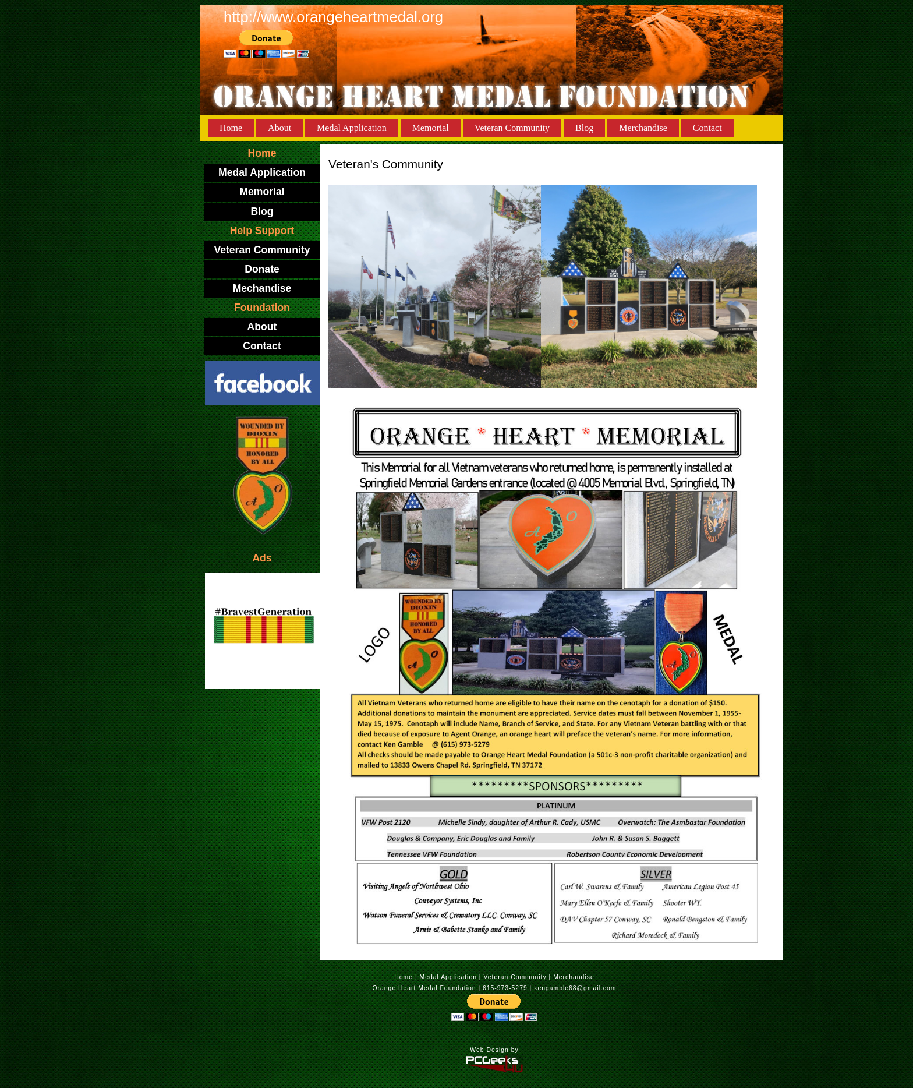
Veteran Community (512, 128)
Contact (707, 128)
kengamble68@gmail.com (575, 988)
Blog (584, 128)
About (279, 128)
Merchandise (643, 128)
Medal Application (352, 128)
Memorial (430, 128)
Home (231, 128)
